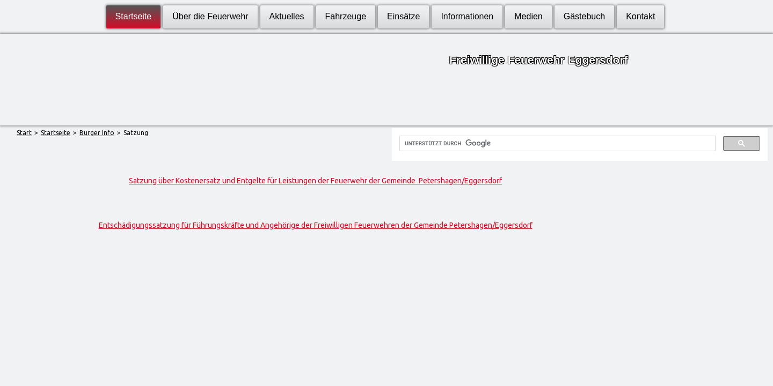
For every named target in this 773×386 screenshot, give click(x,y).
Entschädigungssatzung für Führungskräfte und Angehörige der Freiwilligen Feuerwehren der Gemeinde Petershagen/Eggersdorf (316, 225)
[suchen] (556, 144)
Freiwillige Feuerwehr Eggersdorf (538, 60)
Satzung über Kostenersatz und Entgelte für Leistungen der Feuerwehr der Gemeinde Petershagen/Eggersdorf (315, 180)
